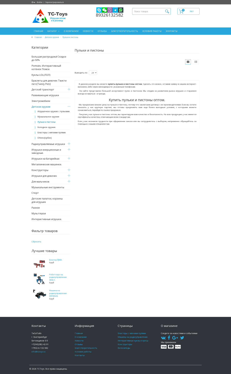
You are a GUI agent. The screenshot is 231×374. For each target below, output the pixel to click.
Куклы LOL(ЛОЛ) (41, 74)
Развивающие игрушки (45, 95)
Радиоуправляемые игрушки (48, 144)
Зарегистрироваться (54, 2)
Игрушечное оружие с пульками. (53, 111)
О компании (71, 31)
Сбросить (36, 241)
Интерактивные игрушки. (47, 219)
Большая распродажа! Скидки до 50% (49, 58)
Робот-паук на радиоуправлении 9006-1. (58, 277)
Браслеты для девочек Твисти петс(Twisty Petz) (49, 82)
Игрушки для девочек (44, 175)
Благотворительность (124, 31)
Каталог (52, 31)
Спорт (35, 192)
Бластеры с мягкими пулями (132, 333)
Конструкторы (40, 170)
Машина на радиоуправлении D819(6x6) (58, 293)
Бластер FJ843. (55, 259)
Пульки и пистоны (70, 37)
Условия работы (151, 31)
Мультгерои (39, 213)
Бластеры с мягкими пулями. (51, 132)
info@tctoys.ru (38, 351)
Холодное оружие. (46, 127)
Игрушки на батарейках (45, 158)
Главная (38, 31)
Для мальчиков (40, 181)
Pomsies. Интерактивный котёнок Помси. (46, 67)
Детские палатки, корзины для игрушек (47, 200)
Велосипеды (124, 348)
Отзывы (102, 31)
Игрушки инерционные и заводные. (46, 151)
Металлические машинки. (47, 164)
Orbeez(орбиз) (44, 137)
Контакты (171, 31)
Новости (88, 31)
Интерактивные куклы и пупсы (133, 340)
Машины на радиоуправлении (132, 337)
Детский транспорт (43, 89)
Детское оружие (52, 37)
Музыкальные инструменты (48, 187)
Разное (36, 207)
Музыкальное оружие (48, 116)
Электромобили (41, 101)
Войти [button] (39, 2)
